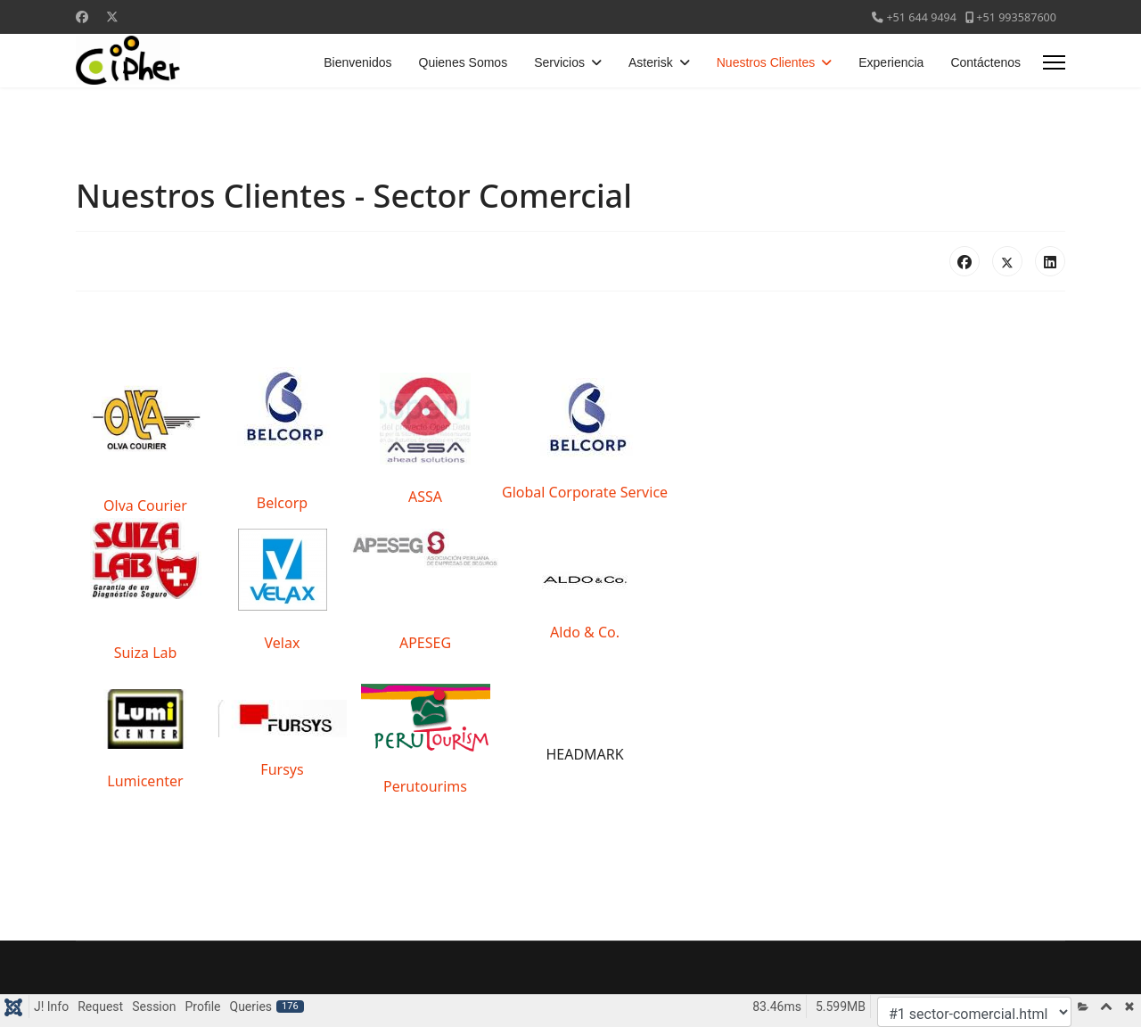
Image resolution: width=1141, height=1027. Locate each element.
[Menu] (1054, 62)
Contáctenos (985, 62)
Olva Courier (145, 505)
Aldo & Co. (585, 632)
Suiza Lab (145, 652)
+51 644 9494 (921, 17)
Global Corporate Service (585, 492)
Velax (282, 643)
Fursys (281, 769)
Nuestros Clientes (766, 62)
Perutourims (425, 786)
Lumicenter (145, 781)
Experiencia (890, 62)
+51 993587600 (1016, 17)
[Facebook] (82, 16)
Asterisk (650, 62)
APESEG (425, 643)
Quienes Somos (463, 62)
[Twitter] (112, 16)
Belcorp (282, 503)
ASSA (425, 496)
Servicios (559, 62)
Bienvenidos (357, 62)
